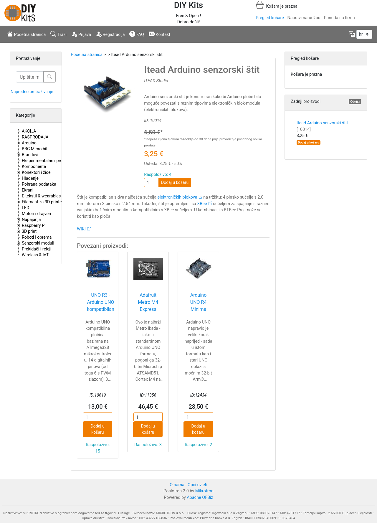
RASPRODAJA (35, 137)
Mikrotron (204, 491)
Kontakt (159, 33)
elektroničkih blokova (177, 197)
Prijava (81, 33)
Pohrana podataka (39, 184)
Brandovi (30, 154)
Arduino (29, 143)
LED (25, 207)
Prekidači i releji (36, 249)
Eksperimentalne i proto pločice (51, 160)
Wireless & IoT (35, 255)
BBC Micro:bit (34, 148)
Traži (58, 33)
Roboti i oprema (37, 237)
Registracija (110, 33)
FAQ (136, 33)
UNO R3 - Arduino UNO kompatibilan (100, 302)
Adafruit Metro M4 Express (148, 302)
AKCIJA (29, 131)
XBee (202, 203)
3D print (29, 231)
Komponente (34, 166)
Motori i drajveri (36, 213)
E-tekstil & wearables (41, 196)
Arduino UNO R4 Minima (198, 302)
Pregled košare (270, 17)
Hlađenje (30, 178)
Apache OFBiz (200, 497)
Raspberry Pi (34, 225)
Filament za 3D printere (43, 201)
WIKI (81, 229)
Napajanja (31, 219)
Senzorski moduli (38, 243)
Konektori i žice (36, 172)
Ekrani (27, 190)
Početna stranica (26, 33)
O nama (177, 484)
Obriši (355, 102)
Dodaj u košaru (174, 182)
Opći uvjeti (197, 484)
